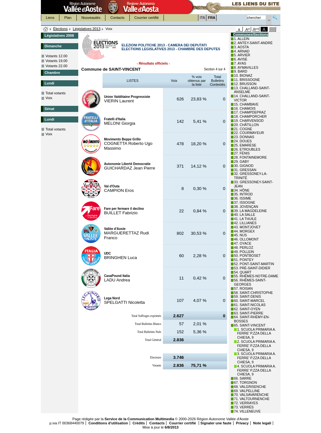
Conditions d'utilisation (108, 423)
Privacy (242, 423)
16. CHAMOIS (245, 108)
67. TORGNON (245, 382)
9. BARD (240, 71)
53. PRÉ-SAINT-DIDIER (252, 268)
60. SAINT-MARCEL (249, 301)
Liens (50, 18)
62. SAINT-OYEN (247, 309)
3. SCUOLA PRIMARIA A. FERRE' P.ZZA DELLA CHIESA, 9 (256, 358)
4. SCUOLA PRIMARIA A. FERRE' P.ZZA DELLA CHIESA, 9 (256, 370)
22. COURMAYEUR (249, 133)
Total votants (56, 93)
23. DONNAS (244, 137)
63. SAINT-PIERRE (249, 313)
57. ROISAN (243, 288)
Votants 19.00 (56, 61)
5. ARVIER (242, 55)
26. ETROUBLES (247, 149)
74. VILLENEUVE (247, 411)
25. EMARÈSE (245, 145)
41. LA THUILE (245, 219)
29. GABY (241, 161)
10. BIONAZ (243, 75)
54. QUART (243, 272)
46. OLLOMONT (246, 239)
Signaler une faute (216, 423)
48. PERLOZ (243, 247)
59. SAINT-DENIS (247, 296)
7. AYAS (240, 63)
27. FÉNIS (242, 153)
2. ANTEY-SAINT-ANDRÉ (253, 43)
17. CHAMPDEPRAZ (250, 112)
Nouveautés (91, 18)
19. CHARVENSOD (249, 120)
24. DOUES (243, 141)
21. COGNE (243, 129)
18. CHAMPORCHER (250, 116)
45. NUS (240, 235)
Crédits (139, 423)
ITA (202, 18)
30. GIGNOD (244, 166)
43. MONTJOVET (247, 227)
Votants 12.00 (56, 56)
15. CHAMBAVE (246, 104)
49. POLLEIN (244, 252)
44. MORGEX (244, 231)
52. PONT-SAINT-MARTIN (254, 264)
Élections (60, 29)
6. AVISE (241, 59)
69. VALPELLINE (247, 391)
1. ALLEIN (241, 39)
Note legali (262, 423)
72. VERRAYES (246, 403)
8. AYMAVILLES (246, 67)
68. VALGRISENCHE (250, 387)
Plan (67, 18)
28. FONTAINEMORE (250, 157)
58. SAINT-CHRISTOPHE (253, 293)
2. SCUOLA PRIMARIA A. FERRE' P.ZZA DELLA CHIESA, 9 (256, 346)
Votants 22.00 (56, 66)
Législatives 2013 (86, 29)
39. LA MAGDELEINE (250, 211)
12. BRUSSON (245, 84)
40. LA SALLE (244, 214)
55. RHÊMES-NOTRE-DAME (256, 276)
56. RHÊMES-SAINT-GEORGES (250, 282)
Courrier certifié (146, 18)
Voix (49, 98)
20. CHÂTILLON (246, 125)
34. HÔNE (242, 190)
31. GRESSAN (245, 170)
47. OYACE (242, 243)
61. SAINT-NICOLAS (250, 305)
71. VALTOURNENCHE (252, 399)
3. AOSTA (241, 47)
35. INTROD (243, 194)
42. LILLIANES (245, 223)
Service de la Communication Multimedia (139, 419)
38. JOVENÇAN (246, 207)
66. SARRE (243, 378)
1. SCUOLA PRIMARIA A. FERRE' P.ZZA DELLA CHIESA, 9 (256, 333)
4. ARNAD (242, 51)
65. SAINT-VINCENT (250, 325)
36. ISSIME (242, 198)
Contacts (117, 18)
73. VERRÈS (244, 407)
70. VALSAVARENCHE (251, 395)
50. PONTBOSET (247, 255)
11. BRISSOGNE (247, 80)
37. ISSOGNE (244, 202)
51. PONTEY (244, 260)
